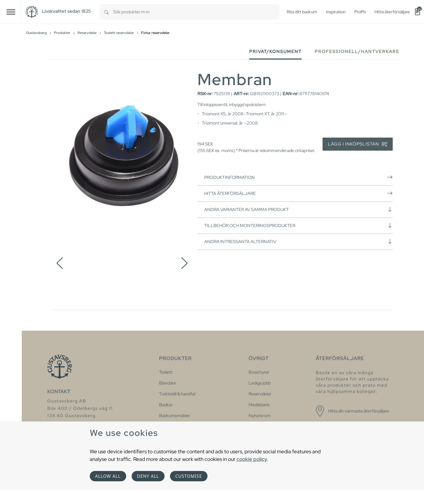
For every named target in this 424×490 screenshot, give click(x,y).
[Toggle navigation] (11, 12)
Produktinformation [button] (298, 177)
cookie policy (252, 459)
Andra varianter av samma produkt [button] (298, 209)
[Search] (106, 11)
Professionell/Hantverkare (357, 51)
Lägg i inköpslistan (357, 144)
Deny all (148, 476)
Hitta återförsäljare (298, 193)
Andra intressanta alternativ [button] (298, 241)
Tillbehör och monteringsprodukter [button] (298, 225)
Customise (188, 476)
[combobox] (196, 11)
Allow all (108, 476)
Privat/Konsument (275, 51)
